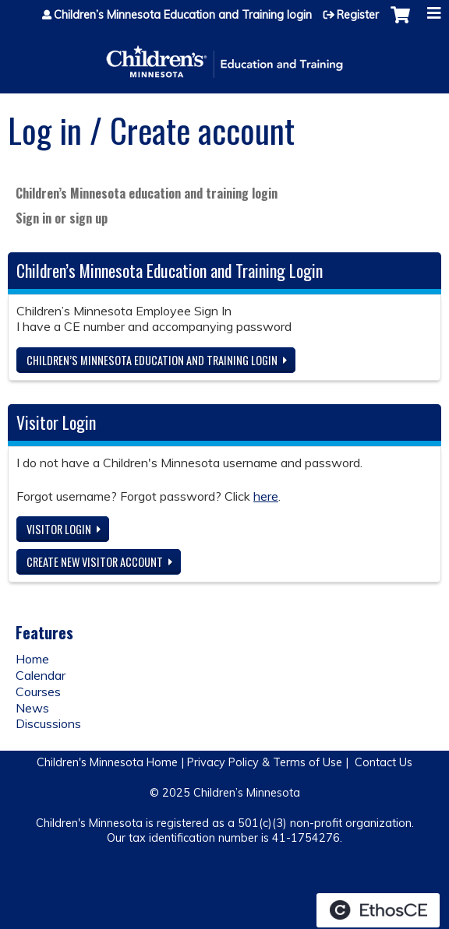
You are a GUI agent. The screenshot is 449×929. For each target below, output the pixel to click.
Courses (38, 691)
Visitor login (59, 529)
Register (358, 14)
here (265, 496)
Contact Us (383, 762)
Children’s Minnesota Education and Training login (183, 14)
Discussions (48, 723)
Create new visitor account (95, 562)
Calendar (40, 675)
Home (32, 659)
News (32, 708)
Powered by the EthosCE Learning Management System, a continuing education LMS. (378, 910)
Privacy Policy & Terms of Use (264, 762)
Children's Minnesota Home (107, 762)
